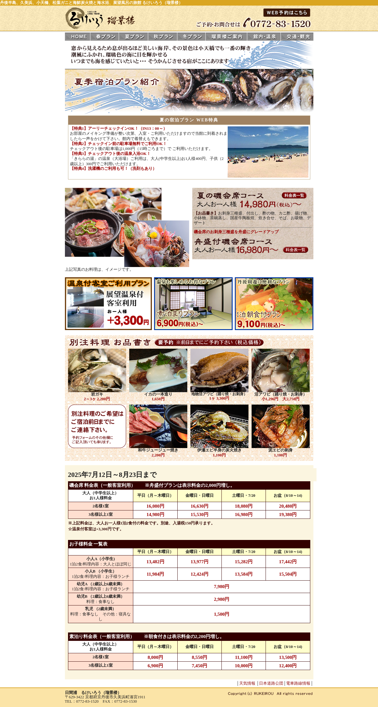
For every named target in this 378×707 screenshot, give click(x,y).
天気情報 (247, 683)
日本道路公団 (271, 683)
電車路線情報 (298, 683)
